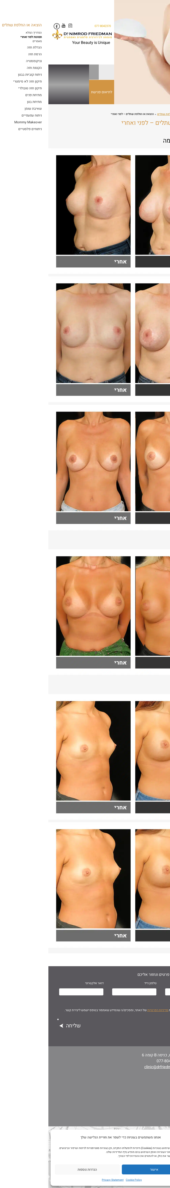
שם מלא (156, 983)
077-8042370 (54, 26)
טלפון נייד (102, 983)
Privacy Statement (64, 1180)
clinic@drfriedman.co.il (116, 1067)
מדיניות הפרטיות (109, 1010)
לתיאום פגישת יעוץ (54, 97)
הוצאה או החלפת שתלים (123, 114)
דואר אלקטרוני (46, 983)
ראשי (166, 114)
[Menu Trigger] (159, 8)
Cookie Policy (85, 1180)
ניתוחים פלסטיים (149, 114)
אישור (106, 1169)
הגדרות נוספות (39, 1169)
